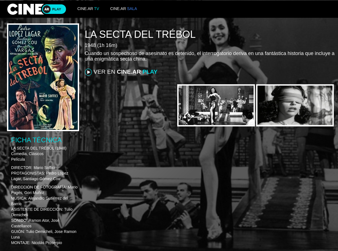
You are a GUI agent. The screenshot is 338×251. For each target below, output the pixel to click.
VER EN (121, 72)
